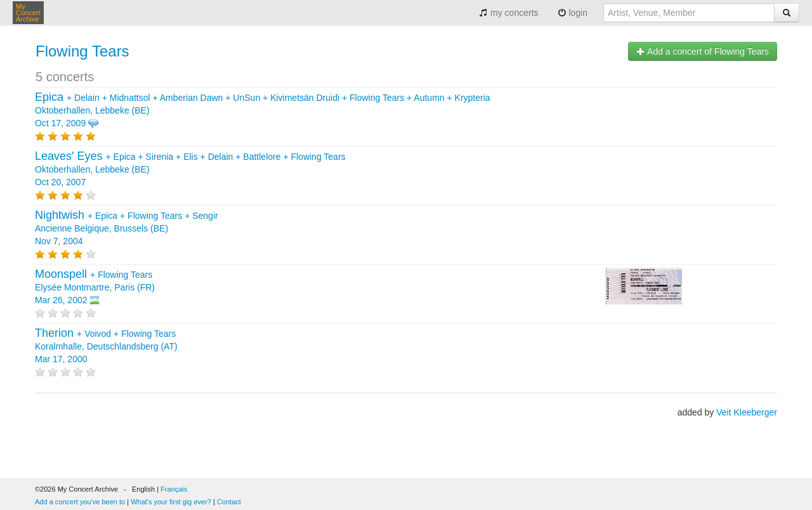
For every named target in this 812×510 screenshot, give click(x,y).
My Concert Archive (28, 13)
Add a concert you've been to (80, 502)
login (572, 13)
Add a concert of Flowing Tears (702, 51)
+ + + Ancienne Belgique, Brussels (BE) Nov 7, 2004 (126, 228)
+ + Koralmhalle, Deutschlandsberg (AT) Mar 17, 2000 (106, 346)
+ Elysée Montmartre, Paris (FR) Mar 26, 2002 (95, 287)
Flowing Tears (82, 51)
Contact (229, 502)
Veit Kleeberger (746, 412)
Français (173, 489)
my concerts (508, 13)
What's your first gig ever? (171, 502)
